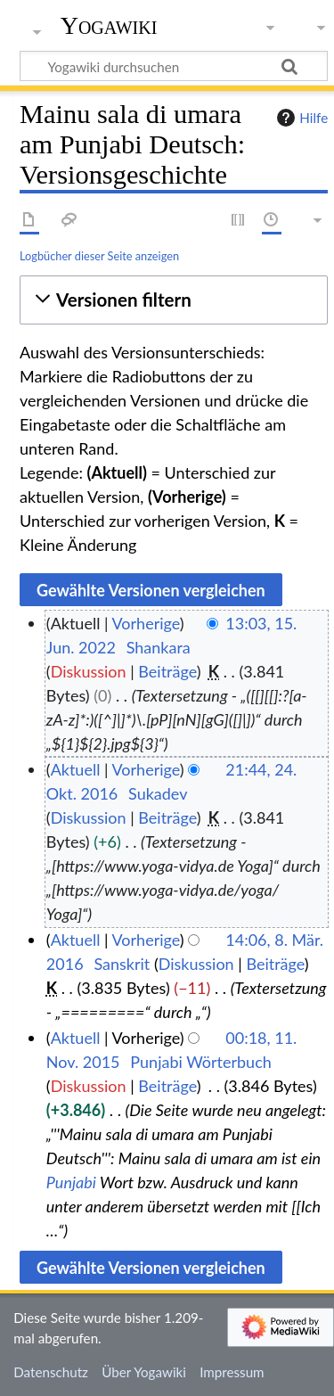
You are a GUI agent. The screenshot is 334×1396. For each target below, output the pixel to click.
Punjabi (71, 1182)
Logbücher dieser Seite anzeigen (99, 256)
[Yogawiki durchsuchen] (173, 66)
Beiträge (167, 671)
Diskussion (88, 671)
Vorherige (146, 623)
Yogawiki (109, 25)
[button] (174, 300)
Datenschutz (50, 1372)
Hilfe (300, 118)
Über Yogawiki (144, 1372)
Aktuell (76, 769)
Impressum (232, 1372)
